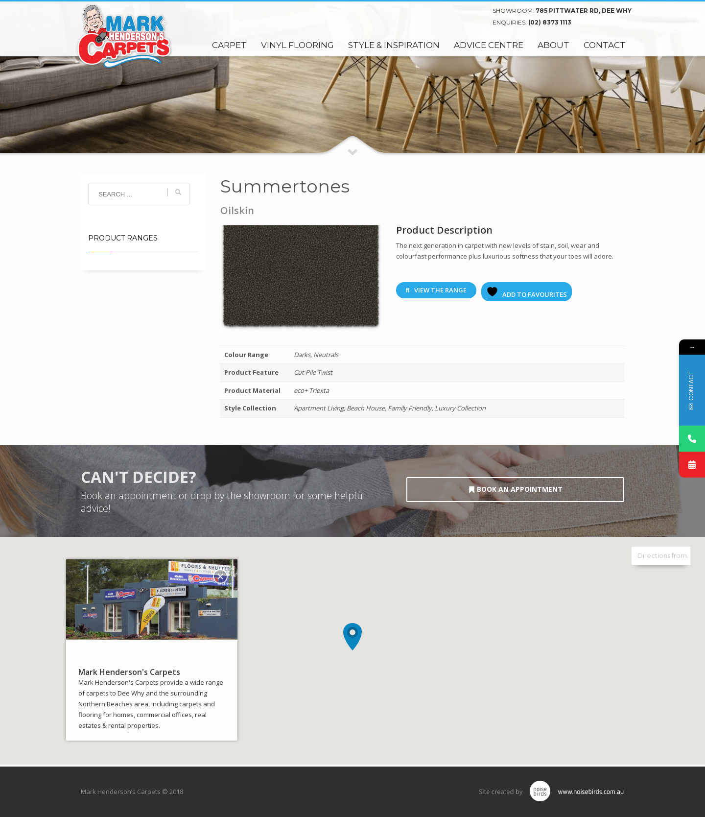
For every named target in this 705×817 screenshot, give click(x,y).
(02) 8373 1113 (549, 22)
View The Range (436, 290)
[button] (352, 636)
